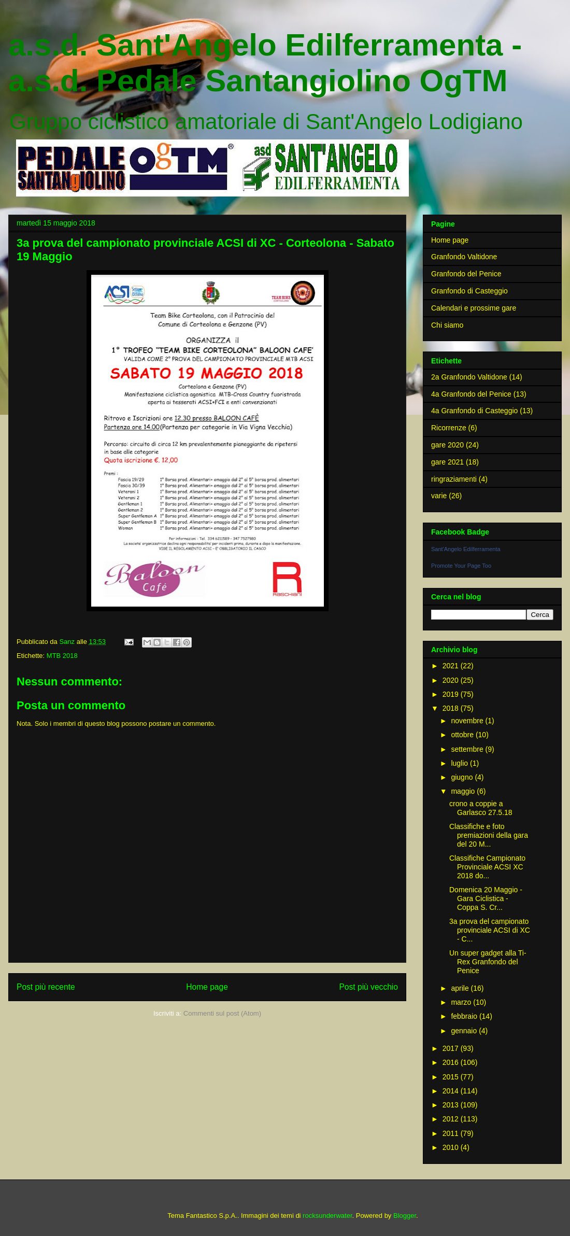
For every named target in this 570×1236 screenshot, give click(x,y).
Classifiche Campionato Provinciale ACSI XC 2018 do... (487, 867)
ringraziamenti (454, 479)
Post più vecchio (368, 986)
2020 (452, 680)
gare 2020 (447, 445)
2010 (452, 1147)
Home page (207, 986)
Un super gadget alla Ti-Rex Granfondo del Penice (487, 962)
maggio (464, 791)
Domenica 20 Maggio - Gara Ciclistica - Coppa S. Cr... (485, 898)
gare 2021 (447, 462)
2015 (452, 1077)
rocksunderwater (327, 1215)
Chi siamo (447, 325)
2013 (452, 1105)
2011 (452, 1133)
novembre (468, 721)
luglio (460, 763)
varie (439, 495)
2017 (452, 1048)
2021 (452, 666)
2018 (452, 708)
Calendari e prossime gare (473, 308)
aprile (461, 988)
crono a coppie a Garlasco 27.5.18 (480, 808)
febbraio (465, 1016)
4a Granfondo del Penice (471, 394)
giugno (463, 777)
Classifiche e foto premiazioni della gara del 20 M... (488, 835)
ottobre (463, 735)
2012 (452, 1119)
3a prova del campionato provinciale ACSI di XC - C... (489, 930)
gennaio (465, 1031)
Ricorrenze (448, 428)
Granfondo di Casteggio (469, 291)
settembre (468, 749)
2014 (452, 1091)
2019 (452, 694)
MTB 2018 (62, 655)
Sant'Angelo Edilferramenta (466, 549)
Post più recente (46, 986)
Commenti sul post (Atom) (222, 1013)
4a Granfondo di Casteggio (474, 410)
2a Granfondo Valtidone (469, 377)
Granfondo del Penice (466, 274)
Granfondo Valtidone (464, 256)
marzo (462, 1002)
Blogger (404, 1215)
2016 (452, 1062)
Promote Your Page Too (461, 566)
